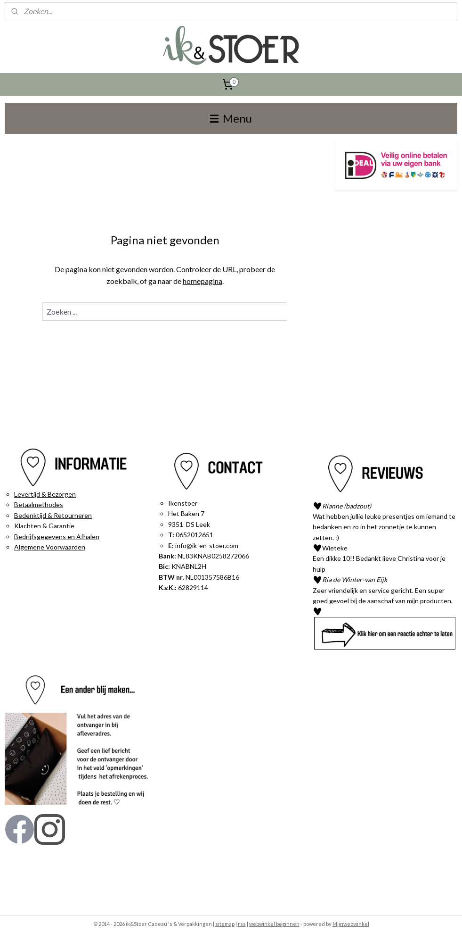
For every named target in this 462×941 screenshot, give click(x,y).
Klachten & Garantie (44, 526)
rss (242, 924)
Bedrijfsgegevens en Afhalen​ (56, 537)
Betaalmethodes (38, 504)
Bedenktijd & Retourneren (53, 515)
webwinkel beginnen (274, 924)
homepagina (202, 280)
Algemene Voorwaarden (49, 547)
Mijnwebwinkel (350, 924)
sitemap (225, 924)
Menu (231, 118)
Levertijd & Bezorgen (45, 494)
